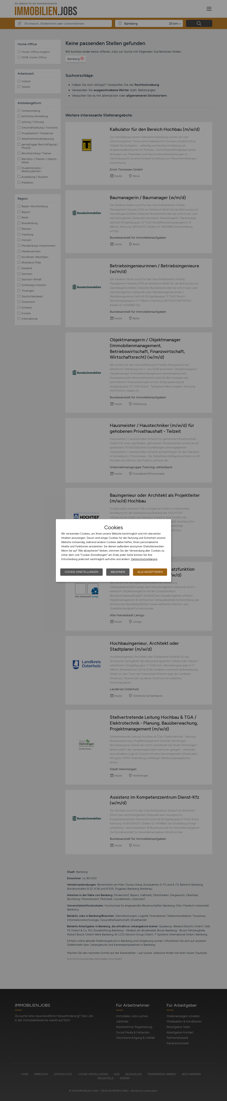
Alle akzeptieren (150, 572)
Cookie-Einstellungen (81, 572)
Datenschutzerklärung (144, 559)
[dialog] (113, 550)
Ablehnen (118, 572)
